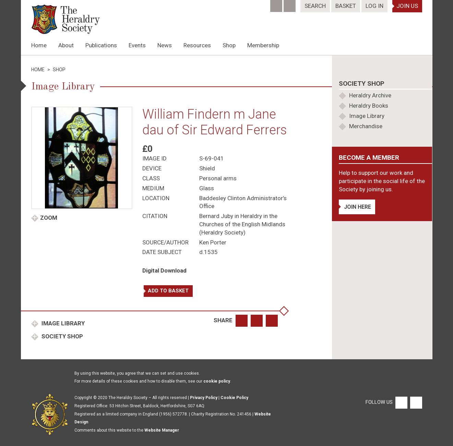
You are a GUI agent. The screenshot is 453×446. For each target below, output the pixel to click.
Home (39, 45)
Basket (345, 5)
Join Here (357, 207)
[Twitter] (290, 3)
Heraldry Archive (370, 95)
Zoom (48, 217)
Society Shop (61, 336)
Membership (263, 45)
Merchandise (365, 126)
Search (315, 5)
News (164, 45)
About (66, 45)
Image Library (62, 323)
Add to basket (168, 291)
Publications (101, 45)
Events (137, 45)
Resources (197, 45)
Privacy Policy (203, 397)
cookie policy (216, 381)
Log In (374, 5)
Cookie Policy (234, 397)
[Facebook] (277, 3)
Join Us (407, 5)
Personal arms (218, 178)
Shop (229, 45)
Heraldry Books (368, 105)
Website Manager (161, 430)
